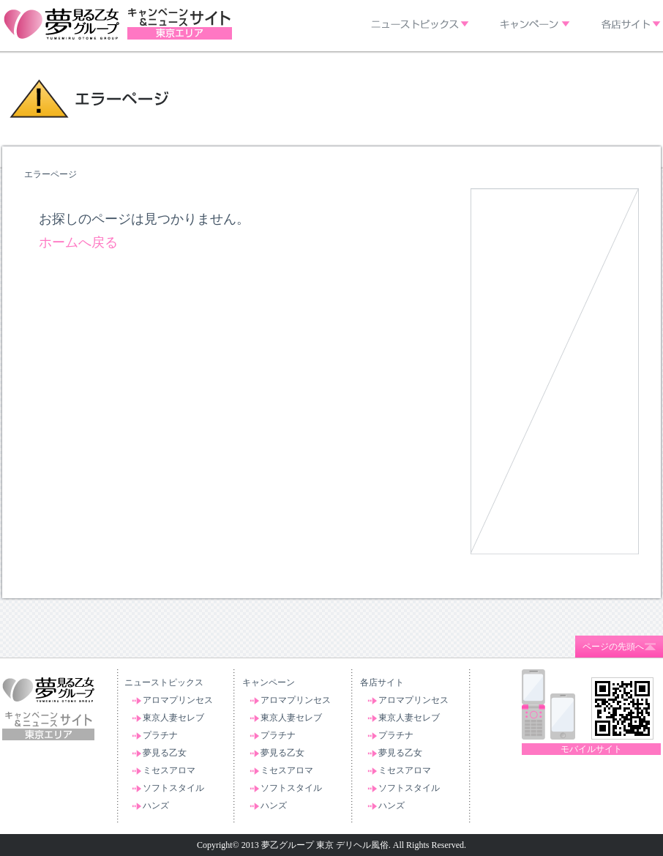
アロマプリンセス (178, 700)
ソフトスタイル (173, 788)
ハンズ (156, 805)
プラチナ (160, 735)
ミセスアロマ (169, 770)
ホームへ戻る (78, 242)
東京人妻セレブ (173, 717)
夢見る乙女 (165, 753)
